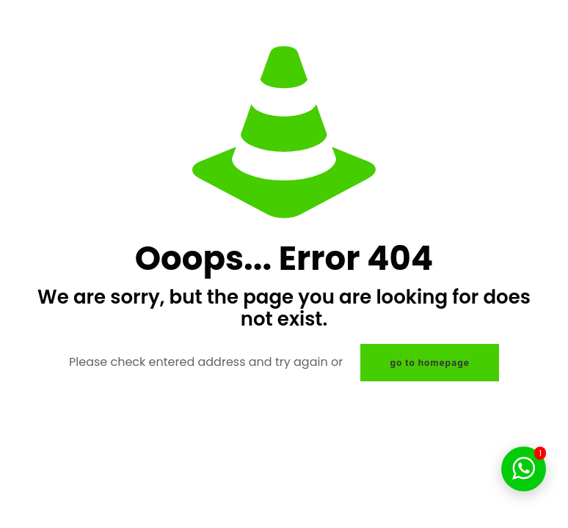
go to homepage (430, 362)
